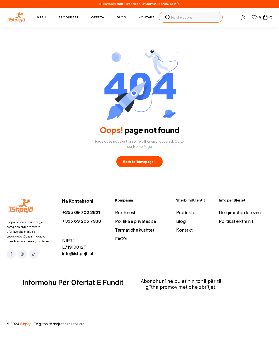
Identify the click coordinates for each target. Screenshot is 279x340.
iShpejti (26, 323)
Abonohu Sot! (166, 3)
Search (167, 17)
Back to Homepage (139, 162)
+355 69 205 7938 (81, 221)
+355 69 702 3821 (81, 212)
